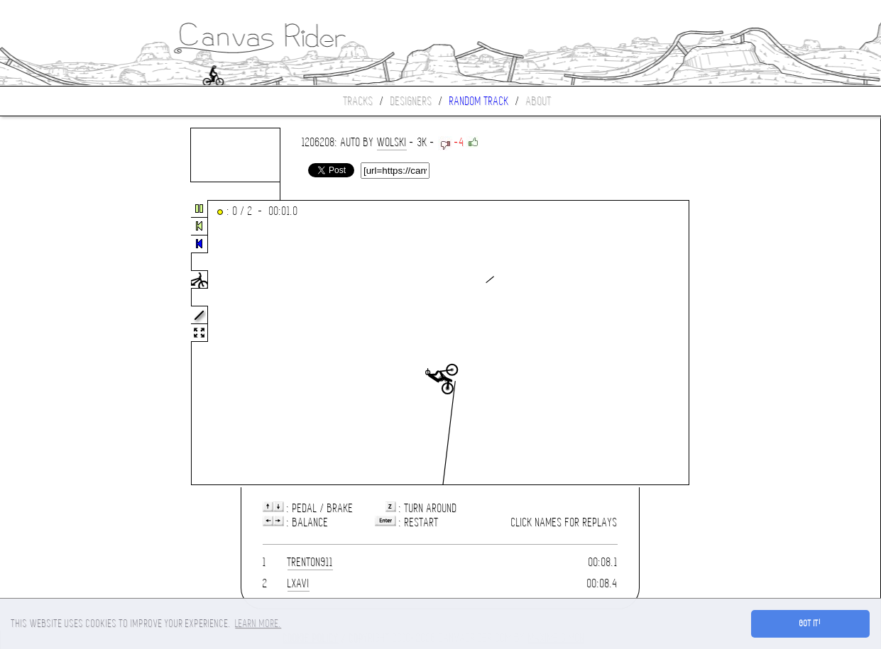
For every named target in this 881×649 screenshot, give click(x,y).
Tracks (358, 101)
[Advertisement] (59, 343)
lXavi (299, 583)
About (539, 101)
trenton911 (310, 562)
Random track (479, 101)
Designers (411, 101)
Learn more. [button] (258, 623)
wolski (392, 142)
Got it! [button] (810, 623)
